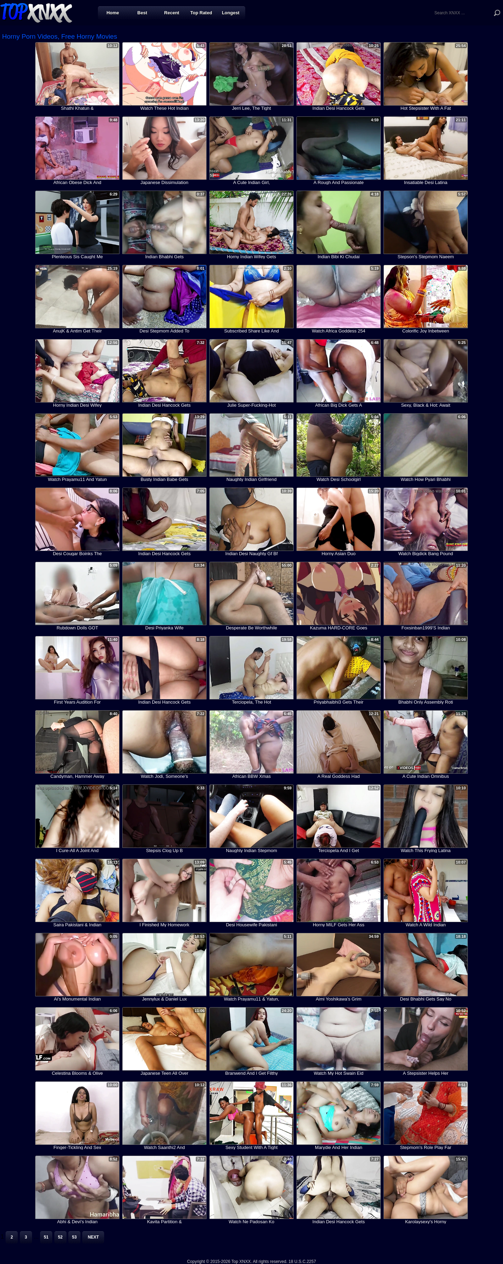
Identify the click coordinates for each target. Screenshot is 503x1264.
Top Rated (201, 12)
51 (46, 1237)
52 (60, 1237)
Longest (231, 12)
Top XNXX (36, 12)
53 (74, 1237)
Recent (171, 12)
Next (93, 1237)
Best (142, 12)
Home (113, 12)
